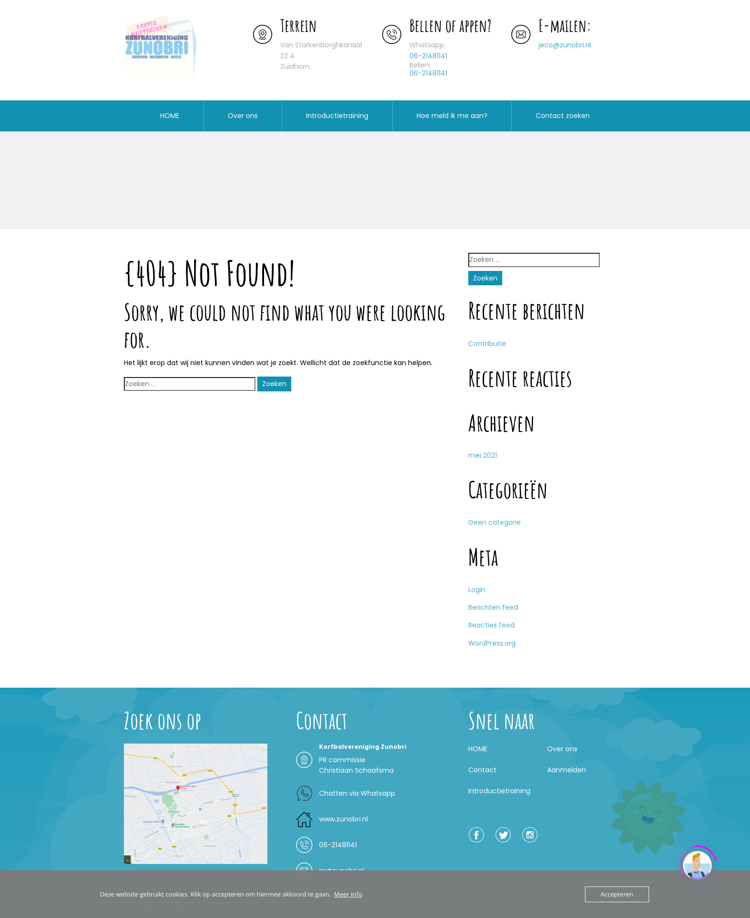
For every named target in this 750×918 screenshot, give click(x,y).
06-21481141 (428, 56)
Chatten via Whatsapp (357, 793)
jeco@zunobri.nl (565, 45)
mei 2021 (482, 455)
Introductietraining (337, 115)
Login (476, 589)
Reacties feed (491, 625)
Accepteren (617, 894)
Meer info (348, 894)
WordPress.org (492, 643)
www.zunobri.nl (343, 819)
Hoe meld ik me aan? (452, 115)
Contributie (487, 343)
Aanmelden (566, 770)
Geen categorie (494, 522)
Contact (482, 770)
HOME (169, 115)
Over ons (243, 115)
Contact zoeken (563, 115)
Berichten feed (493, 607)
